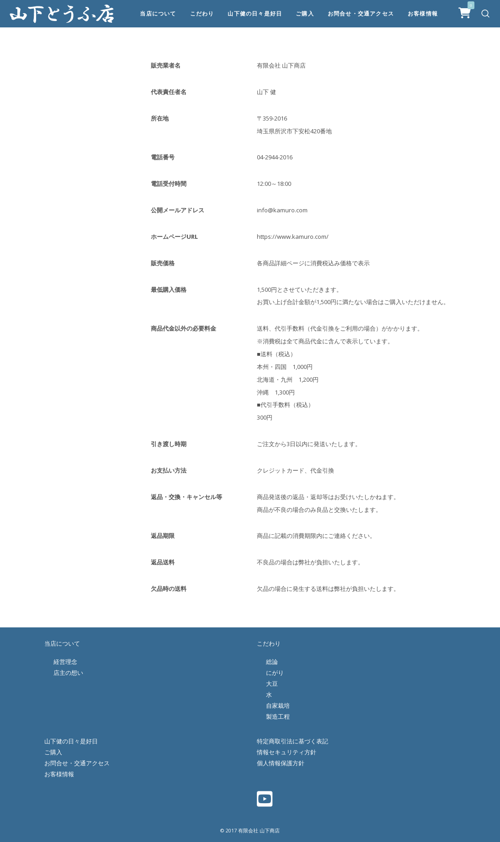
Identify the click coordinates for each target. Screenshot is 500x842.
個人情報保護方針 (280, 763)
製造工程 (278, 716)
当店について (62, 643)
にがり (275, 672)
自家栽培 (278, 705)
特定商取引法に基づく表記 (292, 741)
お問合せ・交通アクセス (77, 763)
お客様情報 (59, 774)
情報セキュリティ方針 (286, 752)
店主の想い (68, 672)
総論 (272, 662)
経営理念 (65, 662)
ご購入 (53, 752)
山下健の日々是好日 (71, 741)
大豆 (272, 683)
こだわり (269, 643)
